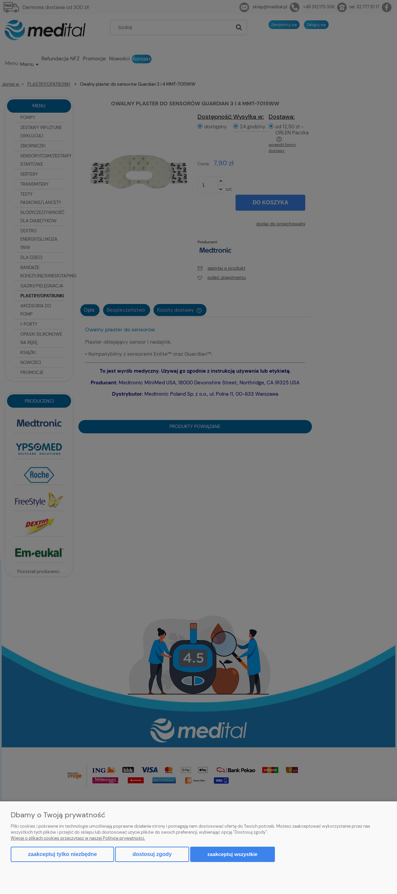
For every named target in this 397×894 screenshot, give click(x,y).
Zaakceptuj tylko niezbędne (62, 854)
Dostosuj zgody (151, 854)
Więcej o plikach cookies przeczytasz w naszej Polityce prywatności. (78, 838)
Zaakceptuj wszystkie (233, 854)
